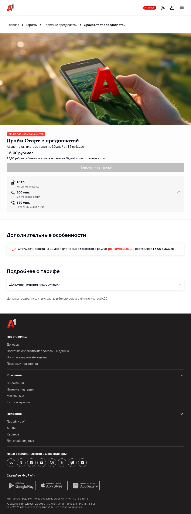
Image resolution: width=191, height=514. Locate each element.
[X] (62, 462)
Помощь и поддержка (22, 364)
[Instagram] (52, 462)
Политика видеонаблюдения (27, 357)
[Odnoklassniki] (21, 462)
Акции (11, 428)
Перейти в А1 (16, 422)
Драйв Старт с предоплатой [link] (105, 25)
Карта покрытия (18, 402)
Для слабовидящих (20, 441)
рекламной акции (121, 249)
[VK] (11, 462)
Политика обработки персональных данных (38, 351)
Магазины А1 (16, 396)
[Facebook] (31, 462)
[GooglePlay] (21, 485)
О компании (15, 383)
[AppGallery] (85, 485)
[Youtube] (41, 462)
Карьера (13, 434)
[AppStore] (53, 485)
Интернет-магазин (20, 389)
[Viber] (72, 462)
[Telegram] (82, 462)
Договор (13, 344)
